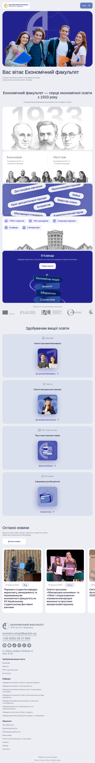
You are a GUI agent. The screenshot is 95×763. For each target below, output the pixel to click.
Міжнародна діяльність (11, 732)
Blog (25, 585)
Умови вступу (47, 511)
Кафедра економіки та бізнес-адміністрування (20, 683)
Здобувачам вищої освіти (13, 659)
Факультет (7, 721)
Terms (36, 760)
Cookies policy (55, 760)
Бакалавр (6, 663)
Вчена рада (6, 735)
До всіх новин (14, 541)
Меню (86, 5)
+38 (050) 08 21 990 (16, 638)
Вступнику (6, 673)
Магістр (5, 666)
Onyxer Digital (52, 757)
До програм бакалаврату (47, 373)
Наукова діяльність (9, 728)
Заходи (5, 746)
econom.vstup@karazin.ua (19, 633)
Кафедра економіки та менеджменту (17, 686)
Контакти (6, 749)
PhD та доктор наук (10, 670)
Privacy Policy (44, 760)
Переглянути (47, 266)
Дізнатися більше (47, 465)
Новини (70, 585)
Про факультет (8, 725)
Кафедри (6, 679)
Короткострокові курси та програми (16, 739)
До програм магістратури (47, 419)
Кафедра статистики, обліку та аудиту (17, 712)
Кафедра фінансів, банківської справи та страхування (23, 716)
